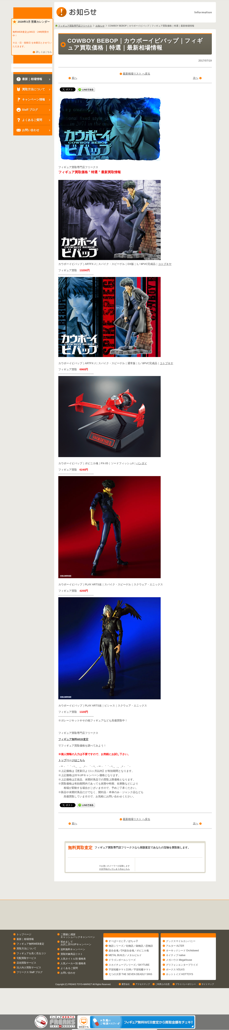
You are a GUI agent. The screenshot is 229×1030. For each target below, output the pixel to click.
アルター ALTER (175, 963)
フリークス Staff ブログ (30, 988)
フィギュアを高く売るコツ (31, 969)
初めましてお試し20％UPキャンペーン (76, 959)
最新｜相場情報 (25, 955)
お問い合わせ (68, 989)
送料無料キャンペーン (73, 965)
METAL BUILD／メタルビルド (125, 973)
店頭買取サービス (26, 978)
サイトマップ (208, 1010)
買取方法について (26, 964)
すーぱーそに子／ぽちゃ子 (123, 958)
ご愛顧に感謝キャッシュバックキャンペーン (78, 951)
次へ (195, 77)
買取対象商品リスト (72, 970)
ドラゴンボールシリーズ (122, 977)
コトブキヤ (164, 264)
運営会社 (126, 1010)
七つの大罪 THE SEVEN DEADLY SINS (130, 992)
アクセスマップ (142, 1010)
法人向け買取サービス (29, 983)
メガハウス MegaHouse (179, 977)
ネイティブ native (175, 973)
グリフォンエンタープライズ (182, 982)
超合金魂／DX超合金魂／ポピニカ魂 (129, 968)
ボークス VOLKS (175, 987)
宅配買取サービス (26, 974)
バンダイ (141, 463)
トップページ (24, 950)
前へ (74, 77)
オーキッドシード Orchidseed (182, 968)
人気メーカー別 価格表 (73, 979)
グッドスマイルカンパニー (180, 958)
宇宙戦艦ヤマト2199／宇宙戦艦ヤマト (130, 987)
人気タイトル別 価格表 (73, 974)
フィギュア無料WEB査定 (73, 739)
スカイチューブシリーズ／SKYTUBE (129, 982)
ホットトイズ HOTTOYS (179, 992)
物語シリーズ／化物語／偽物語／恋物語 (131, 963)
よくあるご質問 (69, 984)
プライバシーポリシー (185, 1010)
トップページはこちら (71, 760)
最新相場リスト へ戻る (136, 73)
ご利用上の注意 (162, 1010)
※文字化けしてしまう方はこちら (114, 885)
